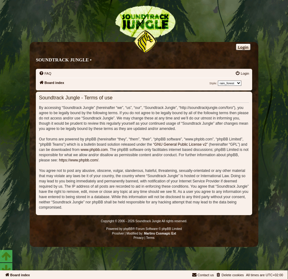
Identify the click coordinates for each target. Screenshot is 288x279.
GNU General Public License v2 (180, 144)
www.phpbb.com (94, 150)
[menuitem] (45, 73)
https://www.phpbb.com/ (78, 160)
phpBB (128, 229)
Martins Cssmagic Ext (160, 233)
